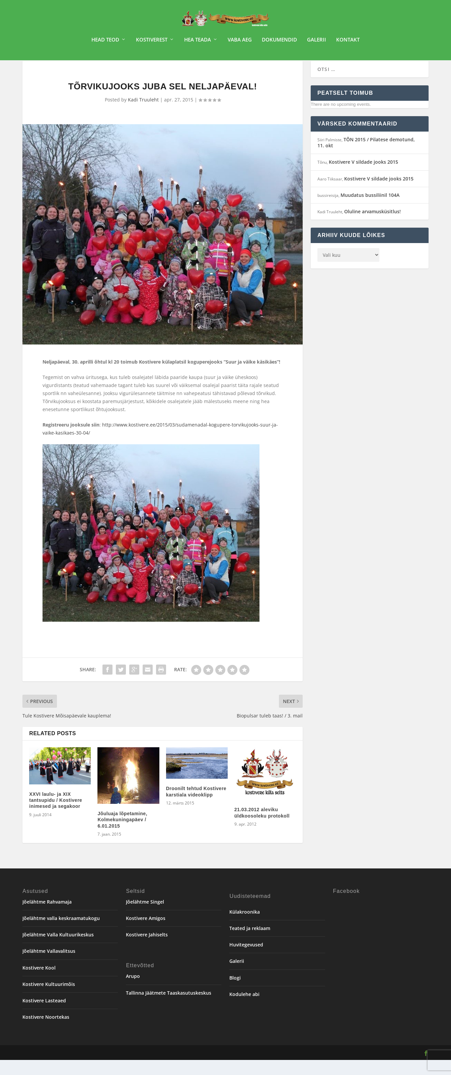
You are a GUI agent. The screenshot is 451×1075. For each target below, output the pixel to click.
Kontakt (348, 42)
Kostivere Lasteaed (44, 1015)
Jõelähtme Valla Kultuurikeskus (58, 949)
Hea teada (197, 42)
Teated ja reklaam (249, 943)
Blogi (235, 993)
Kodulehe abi (244, 1009)
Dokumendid (279, 42)
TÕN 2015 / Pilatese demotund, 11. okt (366, 157)
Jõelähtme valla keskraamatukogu (61, 933)
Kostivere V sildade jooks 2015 (363, 177)
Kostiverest (151, 42)
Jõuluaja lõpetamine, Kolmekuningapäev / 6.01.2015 (122, 834)
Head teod (105, 42)
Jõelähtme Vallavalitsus (48, 966)
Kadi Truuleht (143, 114)
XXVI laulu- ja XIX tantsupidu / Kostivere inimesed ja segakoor (55, 815)
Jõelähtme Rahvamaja (47, 917)
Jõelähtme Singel (145, 917)
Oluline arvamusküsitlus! (372, 226)
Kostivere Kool (39, 983)
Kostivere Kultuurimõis (48, 999)
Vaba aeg (240, 42)
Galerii (316, 42)
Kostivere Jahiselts (147, 949)
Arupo (133, 991)
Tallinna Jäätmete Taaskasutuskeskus (168, 1008)
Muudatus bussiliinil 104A (370, 210)
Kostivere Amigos (145, 933)
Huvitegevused (246, 959)
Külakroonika (244, 927)
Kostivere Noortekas (45, 1032)
